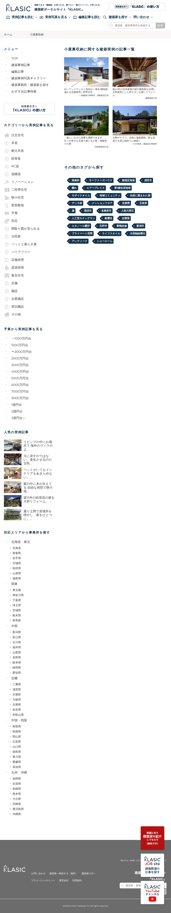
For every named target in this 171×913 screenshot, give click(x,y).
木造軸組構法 (137, 233)
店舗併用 (14, 260)
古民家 (12, 237)
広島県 (17, 741)
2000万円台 (20, 358)
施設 (11, 291)
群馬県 (17, 620)
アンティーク (79, 241)
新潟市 (140, 226)
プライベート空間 (82, 233)
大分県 (17, 799)
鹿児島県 (18, 809)
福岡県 (17, 778)
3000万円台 (20, 365)
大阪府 (17, 699)
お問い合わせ (38, 873)
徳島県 (17, 751)
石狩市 (103, 226)
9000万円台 (20, 398)
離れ (74, 188)
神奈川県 (18, 595)
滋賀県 (17, 689)
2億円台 (16, 411)
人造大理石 (127, 210)
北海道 (17, 548)
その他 (12, 315)
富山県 (17, 637)
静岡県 (17, 667)
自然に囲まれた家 (140, 195)
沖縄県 (17, 814)
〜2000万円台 (21, 352)
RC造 (11, 166)
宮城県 (17, 563)
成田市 (148, 180)
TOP (14, 58)
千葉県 (17, 600)
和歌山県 (18, 714)
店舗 (11, 283)
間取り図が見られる (22, 229)
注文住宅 (14, 135)
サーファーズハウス (100, 180)
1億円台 (16, 405)
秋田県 (17, 568)
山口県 (17, 746)
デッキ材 (77, 203)
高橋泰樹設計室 (102, 147)
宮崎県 (17, 804)
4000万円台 (20, 372)
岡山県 (17, 736)
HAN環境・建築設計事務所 (145, 144)
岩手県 (17, 558)
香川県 (17, 757)
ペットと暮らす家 (20, 244)
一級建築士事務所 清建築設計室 (94, 95)
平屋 (11, 213)
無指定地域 (128, 180)
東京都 (17, 590)
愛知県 (17, 672)
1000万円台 (19, 345)
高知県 (17, 767)
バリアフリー (17, 252)
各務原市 (106, 210)
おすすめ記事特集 (24, 92)
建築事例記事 (20, 65)
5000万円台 (20, 378)
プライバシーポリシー (43, 880)
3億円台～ (18, 418)
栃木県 (17, 615)
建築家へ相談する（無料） (63, 873)
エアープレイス (96, 188)
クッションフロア (102, 203)
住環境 (126, 218)
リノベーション (19, 182)
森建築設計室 (151, 98)
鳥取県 (17, 726)
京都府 (17, 694)
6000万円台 (20, 385)
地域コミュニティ (110, 195)
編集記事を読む (87, 17)
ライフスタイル (111, 233)
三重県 (17, 684)
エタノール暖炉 (81, 226)
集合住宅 (14, 276)
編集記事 (17, 72)
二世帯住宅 (15, 190)
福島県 (17, 578)
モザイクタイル (81, 195)
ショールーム (104, 241)
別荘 (11, 221)
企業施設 (14, 299)
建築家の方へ (89, 873)
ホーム (8, 34)
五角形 (143, 203)
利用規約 (77, 880)
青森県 (17, 553)
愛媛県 (17, 762)
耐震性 (108, 218)
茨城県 (17, 610)
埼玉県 (17, 605)
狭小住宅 (14, 198)
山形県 (17, 573)
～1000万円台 (21, 339)
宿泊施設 (14, 307)
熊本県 (17, 794)
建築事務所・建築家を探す (30, 85)
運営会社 (63, 880)
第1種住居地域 (122, 188)
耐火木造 (14, 151)
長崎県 (17, 788)
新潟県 (17, 632)
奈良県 (17, 709)
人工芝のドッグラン (83, 218)
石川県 (17, 642)
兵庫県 (17, 704)
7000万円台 (20, 391)
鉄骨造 (12, 159)
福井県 (17, 647)
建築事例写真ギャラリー (28, 78)
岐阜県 (17, 662)
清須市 (88, 210)
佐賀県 (17, 783)
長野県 (17, 657)
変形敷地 (14, 205)
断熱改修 (122, 226)
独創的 (75, 180)
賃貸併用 (14, 268)
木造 (11, 143)
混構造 (12, 174)
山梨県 (17, 652)
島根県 (17, 731)
